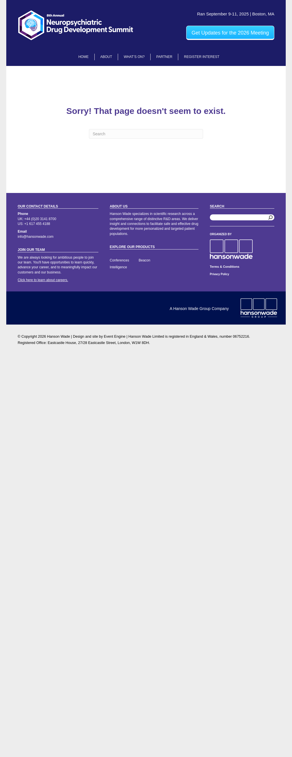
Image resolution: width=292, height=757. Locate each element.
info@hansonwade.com (36, 237)
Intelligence (118, 267)
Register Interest (201, 57)
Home (83, 57)
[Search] (146, 134)
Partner (164, 57)
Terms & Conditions (225, 266)
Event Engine (114, 336)
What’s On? (134, 57)
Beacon (144, 260)
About (106, 57)
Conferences (119, 260)
